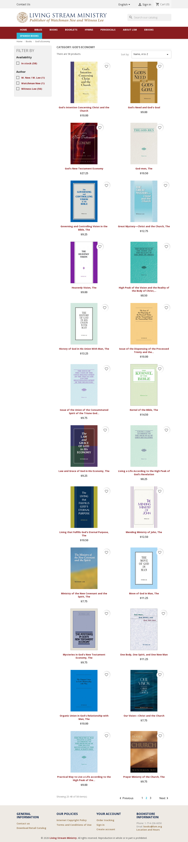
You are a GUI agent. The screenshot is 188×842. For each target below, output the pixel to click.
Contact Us (23, 4)
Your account (108, 814)
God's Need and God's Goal (144, 107)
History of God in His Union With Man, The (84, 348)
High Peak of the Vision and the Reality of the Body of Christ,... (144, 289)
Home (23, 29)
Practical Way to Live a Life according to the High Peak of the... (84, 778)
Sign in (100, 824)
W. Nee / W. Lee (33, 77)
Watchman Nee (33, 83)
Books (54, 29)
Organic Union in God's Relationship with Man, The (84, 717)
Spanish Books (29, 35)
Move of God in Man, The (144, 593)
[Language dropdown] (124, 4)
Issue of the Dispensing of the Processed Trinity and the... (144, 350)
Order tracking (105, 820)
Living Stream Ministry (63, 838)
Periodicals (107, 29)
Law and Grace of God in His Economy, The (84, 471)
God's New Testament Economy (84, 168)
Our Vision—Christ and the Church (144, 715)
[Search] (149, 17)
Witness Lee (31, 88)
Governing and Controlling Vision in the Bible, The (84, 228)
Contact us (23, 823)
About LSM (130, 29)
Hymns (89, 29)
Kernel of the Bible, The (144, 409)
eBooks (149, 29)
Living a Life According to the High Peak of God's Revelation (144, 472)
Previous (125, 798)
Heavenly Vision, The (84, 287)
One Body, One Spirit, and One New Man (144, 654)
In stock (29, 63)
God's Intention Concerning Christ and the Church (84, 109)
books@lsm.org (152, 826)
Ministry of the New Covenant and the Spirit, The (84, 595)
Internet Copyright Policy (72, 820)
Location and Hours (148, 829)
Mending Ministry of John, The (144, 532)
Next (164, 798)
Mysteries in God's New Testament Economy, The (84, 656)
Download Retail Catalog (31, 828)
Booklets (71, 29)
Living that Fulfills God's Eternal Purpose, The (84, 534)
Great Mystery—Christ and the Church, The (144, 226)
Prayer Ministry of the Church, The (144, 776)
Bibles (38, 29)
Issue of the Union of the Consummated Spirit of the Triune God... (84, 411)
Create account (105, 829)
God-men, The (143, 168)
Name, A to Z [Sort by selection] (151, 54)
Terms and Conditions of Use (74, 824)
